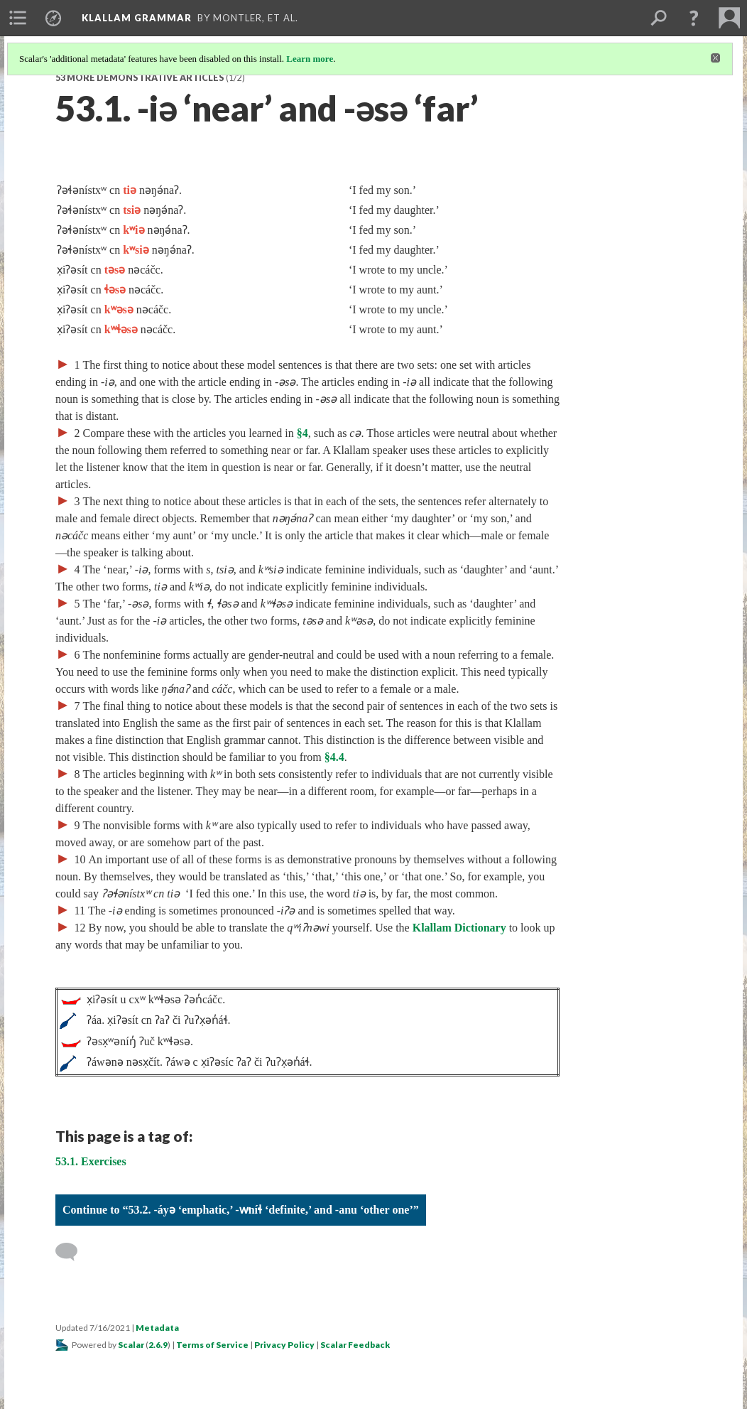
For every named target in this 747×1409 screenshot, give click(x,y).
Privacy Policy (284, 1344)
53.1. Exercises (90, 1161)
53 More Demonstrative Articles (139, 77)
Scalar (131, 1344)
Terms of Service (212, 1344)
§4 (302, 433)
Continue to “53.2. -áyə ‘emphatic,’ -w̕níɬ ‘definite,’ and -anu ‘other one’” (240, 1210)
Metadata (157, 1327)
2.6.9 (158, 1344)
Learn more (309, 58)
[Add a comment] (72, 1252)
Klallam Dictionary (459, 928)
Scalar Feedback (355, 1344)
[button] (693, 18)
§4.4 (334, 757)
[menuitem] (18, 18)
